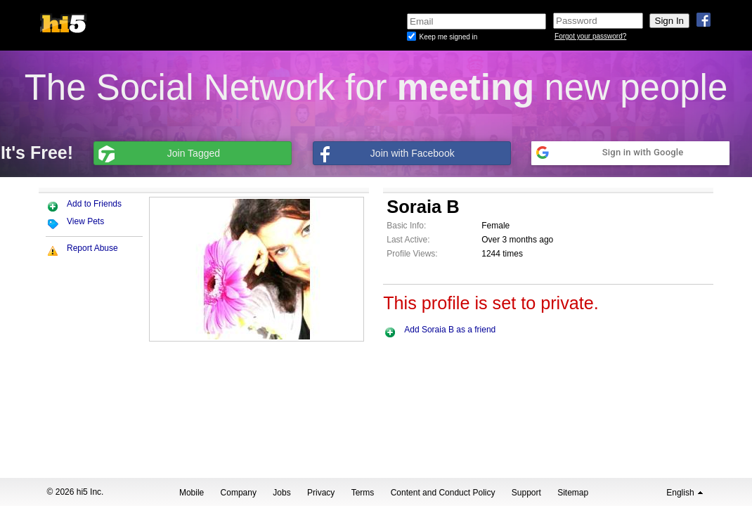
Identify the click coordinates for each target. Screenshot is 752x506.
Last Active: (408, 240)
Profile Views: (412, 254)
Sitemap (572, 493)
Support (526, 493)
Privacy (321, 493)
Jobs (281, 493)
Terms (363, 493)
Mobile (191, 493)
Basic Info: (406, 226)
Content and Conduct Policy (443, 493)
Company (239, 493)
